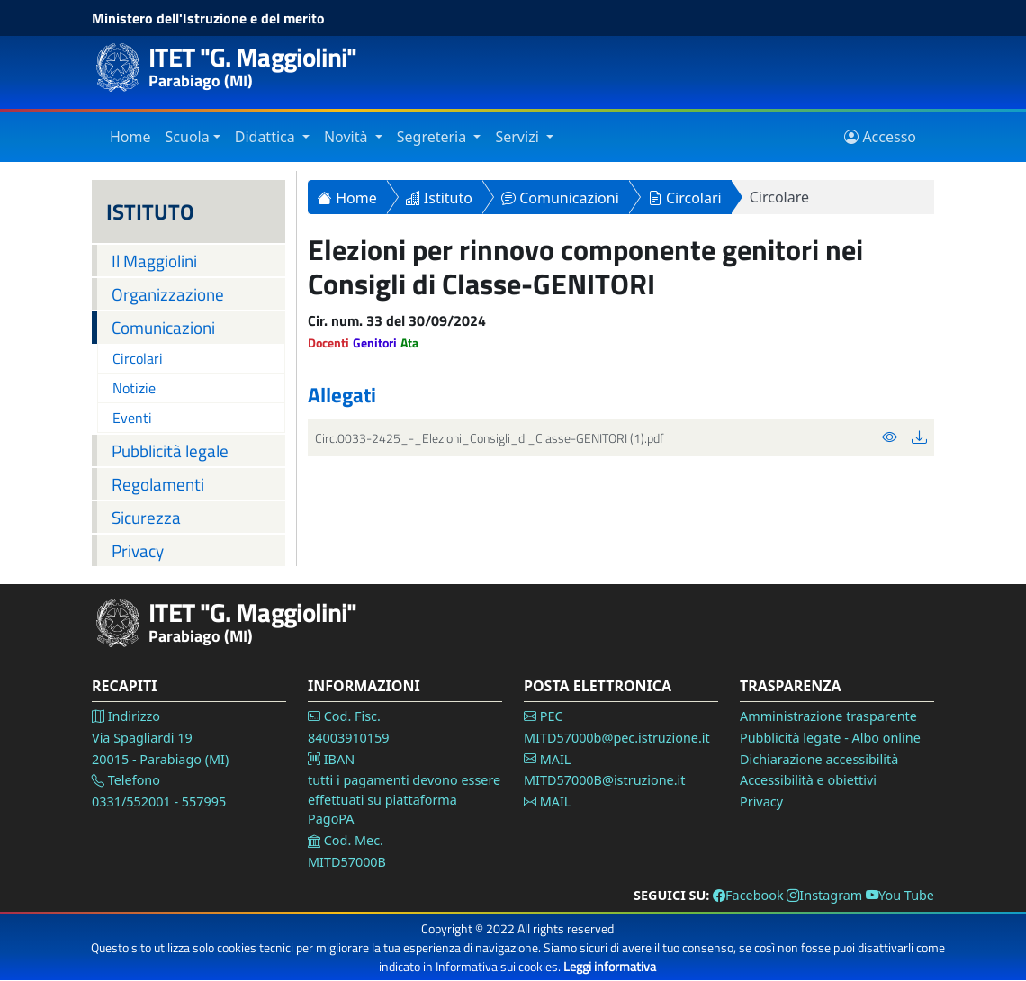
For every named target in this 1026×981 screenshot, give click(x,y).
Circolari (685, 198)
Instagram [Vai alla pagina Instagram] (824, 895)
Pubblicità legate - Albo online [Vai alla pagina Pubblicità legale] (830, 737)
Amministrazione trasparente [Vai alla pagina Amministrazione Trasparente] (828, 715)
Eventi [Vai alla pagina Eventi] (132, 417)
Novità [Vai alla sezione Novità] (348, 137)
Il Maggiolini (154, 260)
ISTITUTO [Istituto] (150, 211)
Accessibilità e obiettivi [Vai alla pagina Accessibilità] (808, 779)
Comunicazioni (163, 327)
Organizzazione (168, 293)
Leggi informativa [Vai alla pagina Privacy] (609, 966)
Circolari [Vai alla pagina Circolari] (137, 358)
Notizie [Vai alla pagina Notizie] (134, 388)
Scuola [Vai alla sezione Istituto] (188, 137)
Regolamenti (158, 483)
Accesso (880, 137)
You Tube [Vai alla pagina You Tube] (900, 895)
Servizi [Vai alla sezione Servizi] (518, 137)
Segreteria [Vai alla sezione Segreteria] (434, 137)
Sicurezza (146, 517)
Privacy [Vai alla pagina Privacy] (761, 801)
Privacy (138, 550)
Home (347, 198)
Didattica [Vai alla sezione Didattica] (267, 137)
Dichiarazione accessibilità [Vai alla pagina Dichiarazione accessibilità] (819, 759)
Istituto (439, 198)
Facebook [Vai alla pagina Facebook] (748, 895)
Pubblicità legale (170, 450)
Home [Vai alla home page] (130, 137)
